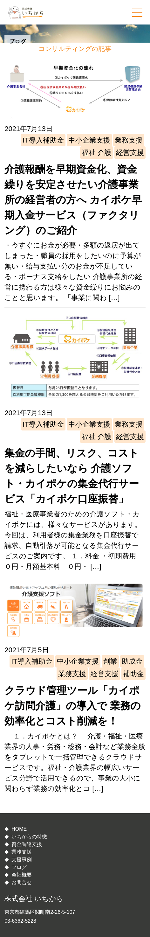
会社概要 (21, 875)
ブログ (19, 867)
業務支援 (129, 140)
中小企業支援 (89, 140)
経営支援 (130, 153)
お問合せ (21, 882)
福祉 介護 (97, 153)
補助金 (133, 674)
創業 (110, 661)
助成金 (132, 661)
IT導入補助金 (43, 140)
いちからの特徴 (29, 836)
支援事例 (21, 859)
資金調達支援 (26, 844)
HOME (19, 829)
